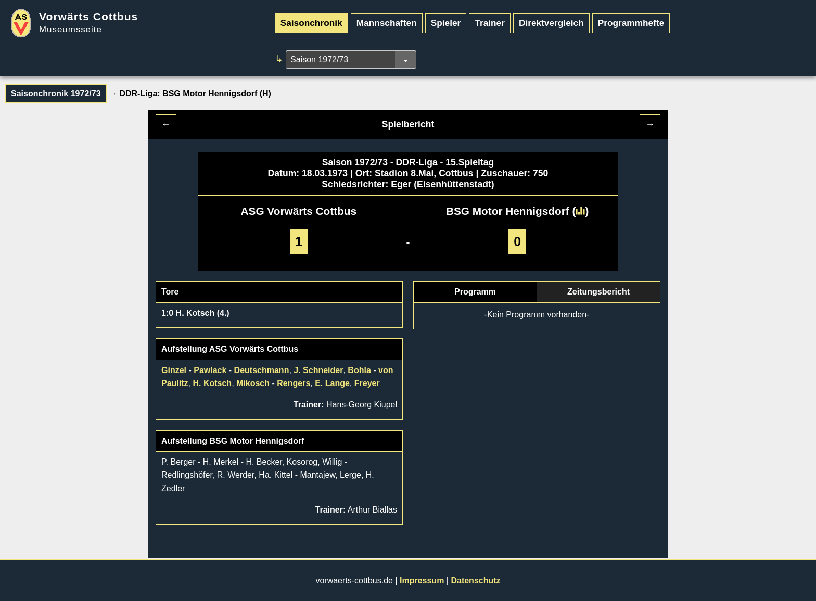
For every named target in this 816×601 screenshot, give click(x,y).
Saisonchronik (311, 23)
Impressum (422, 580)
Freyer (367, 383)
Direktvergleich (551, 23)
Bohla (359, 370)
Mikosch (253, 383)
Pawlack (210, 370)
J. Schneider (318, 370)
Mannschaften (386, 23)
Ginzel (173, 370)
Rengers (293, 383)
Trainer (490, 23)
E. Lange (332, 383)
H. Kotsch (212, 383)
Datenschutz (475, 580)
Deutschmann (261, 370)
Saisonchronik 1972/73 (56, 93)
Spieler (446, 23)
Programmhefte (631, 23)
